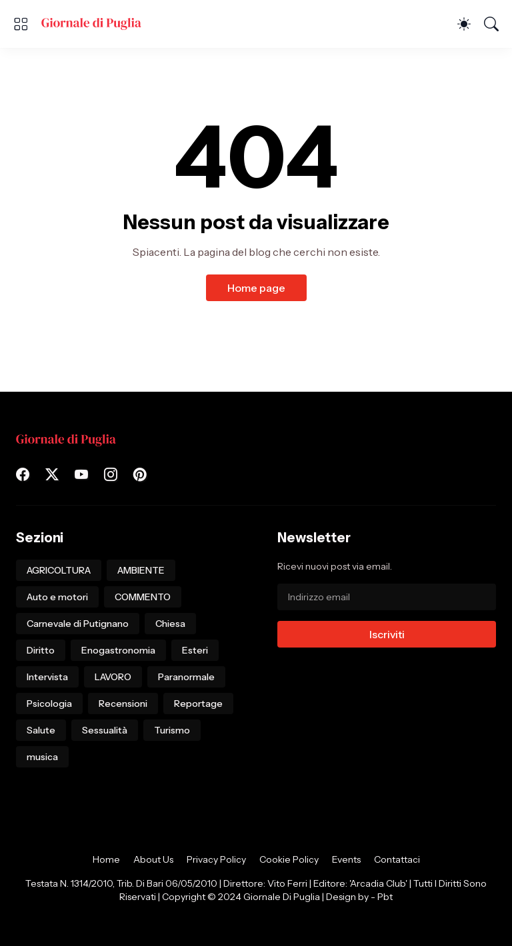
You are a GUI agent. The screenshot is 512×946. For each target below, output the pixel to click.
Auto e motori (57, 597)
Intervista (47, 677)
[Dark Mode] (464, 24)
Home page (256, 287)
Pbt (385, 897)
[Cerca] (491, 24)
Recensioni (123, 704)
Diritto (41, 650)
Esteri (195, 650)
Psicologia (49, 704)
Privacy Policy (216, 859)
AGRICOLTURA (59, 570)
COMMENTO (143, 597)
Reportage (198, 704)
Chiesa (170, 624)
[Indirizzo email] (386, 597)
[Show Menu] (20, 24)
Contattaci (397, 859)
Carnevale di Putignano (78, 624)
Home (106, 859)
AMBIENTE (141, 570)
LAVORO (113, 677)
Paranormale (186, 677)
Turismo (172, 730)
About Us (153, 859)
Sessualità (104, 730)
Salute (41, 730)
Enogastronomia (118, 650)
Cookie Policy (289, 859)
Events (346, 859)
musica (42, 757)
